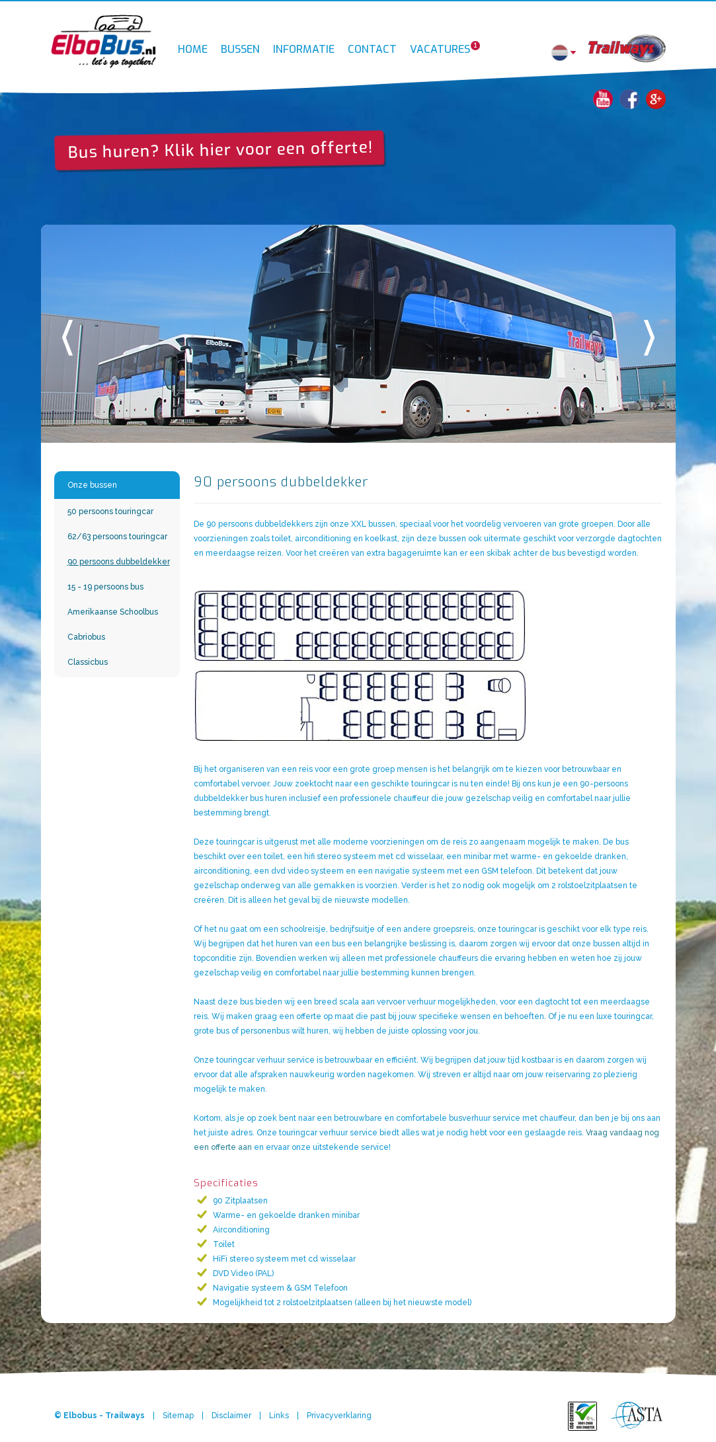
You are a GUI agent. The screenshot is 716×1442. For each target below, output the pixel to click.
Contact (372, 43)
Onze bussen (92, 485)
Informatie (304, 43)
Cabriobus (86, 637)
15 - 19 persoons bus (105, 586)
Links (279, 1416)
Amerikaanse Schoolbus (112, 612)
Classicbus (87, 662)
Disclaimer (231, 1416)
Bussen (240, 43)
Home (193, 43)
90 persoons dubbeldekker (118, 561)
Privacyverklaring (339, 1416)
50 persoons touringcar (110, 511)
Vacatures (443, 42)
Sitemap (178, 1416)
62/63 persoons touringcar (117, 536)
